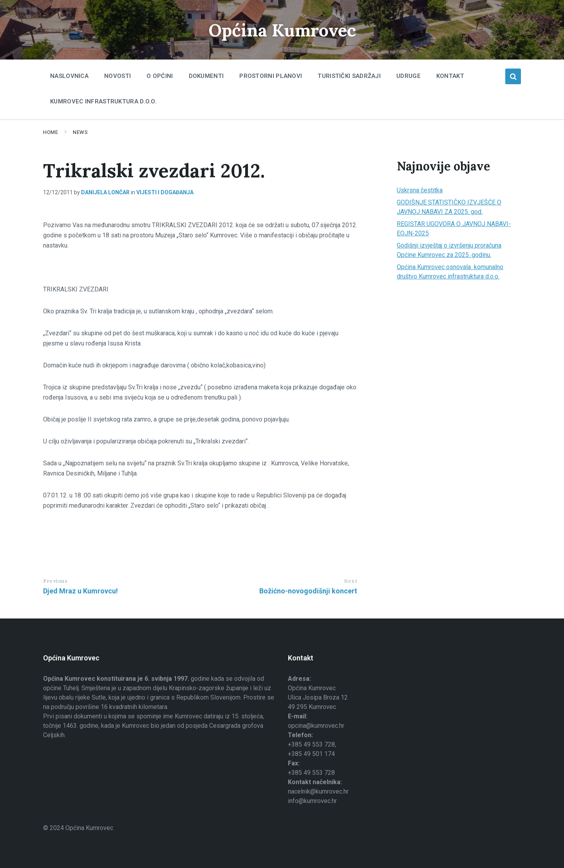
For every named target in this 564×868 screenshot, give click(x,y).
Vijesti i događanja (164, 192)
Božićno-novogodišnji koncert (308, 591)
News (80, 132)
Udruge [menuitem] (408, 76)
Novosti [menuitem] (117, 76)
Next (350, 581)
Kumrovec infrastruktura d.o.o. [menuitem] (103, 101)
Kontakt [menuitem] (450, 76)
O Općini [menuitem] (159, 76)
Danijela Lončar (105, 192)
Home (50, 132)
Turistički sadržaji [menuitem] (349, 76)
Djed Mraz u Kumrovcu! (80, 591)
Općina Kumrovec (282, 30)
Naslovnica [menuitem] (69, 76)
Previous (55, 581)
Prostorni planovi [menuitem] (270, 76)
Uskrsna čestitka (420, 190)
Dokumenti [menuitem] (206, 76)
